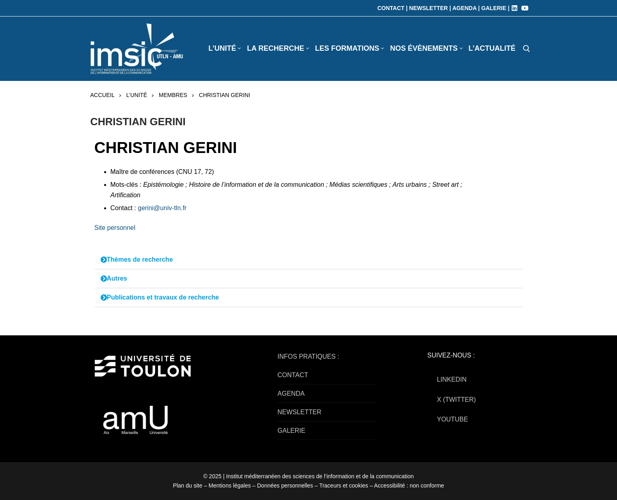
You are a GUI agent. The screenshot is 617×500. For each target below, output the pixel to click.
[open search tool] (526, 48)
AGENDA (291, 393)
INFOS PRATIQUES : (308, 356)
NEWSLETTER (299, 412)
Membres (173, 95)
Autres (117, 278)
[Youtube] (525, 8)
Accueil (102, 95)
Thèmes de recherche (140, 259)
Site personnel (114, 227)
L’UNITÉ (136, 95)
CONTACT (292, 375)
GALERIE (291, 430)
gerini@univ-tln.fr (162, 208)
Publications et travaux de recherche (163, 297)
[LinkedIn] (514, 8)
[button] (308, 259)
